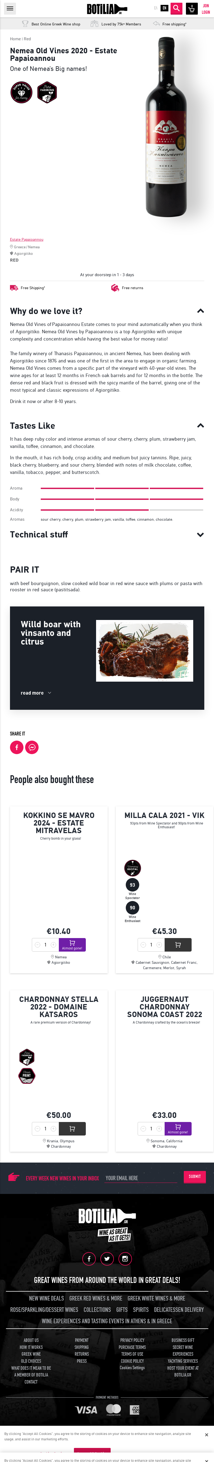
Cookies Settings (132, 1368)
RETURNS (82, 1354)
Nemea (34, 247)
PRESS (82, 1361)
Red (27, 38)
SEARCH (176, 8)
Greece (20, 247)
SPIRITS (141, 1310)
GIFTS (122, 1310)
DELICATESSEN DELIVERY (179, 1310)
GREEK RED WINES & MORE (95, 1298)
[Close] (206, 1435)
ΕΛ (156, 8)
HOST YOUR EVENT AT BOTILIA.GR (183, 1371)
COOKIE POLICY (132, 1361)
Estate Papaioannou (26, 239)
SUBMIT (195, 1176)
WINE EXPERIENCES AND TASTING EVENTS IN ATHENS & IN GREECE (107, 1321)
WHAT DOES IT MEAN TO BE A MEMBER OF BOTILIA (31, 1371)
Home (15, 38)
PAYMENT (82, 1340)
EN (164, 8)
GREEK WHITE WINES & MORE (156, 1298)
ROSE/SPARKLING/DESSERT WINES (44, 1310)
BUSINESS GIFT (183, 1340)
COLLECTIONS (97, 1310)
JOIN (206, 6)
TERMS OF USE (132, 1354)
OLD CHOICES (31, 1361)
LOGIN (206, 12)
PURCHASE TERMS (132, 1347)
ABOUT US (31, 1340)
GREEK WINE (31, 1354)
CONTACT (31, 1382)
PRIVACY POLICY (132, 1340)
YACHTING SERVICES (183, 1361)
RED (14, 260)
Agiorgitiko (23, 253)
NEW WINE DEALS (46, 1298)
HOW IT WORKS (31, 1347)
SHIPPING (81, 1347)
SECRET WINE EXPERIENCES (183, 1351)
